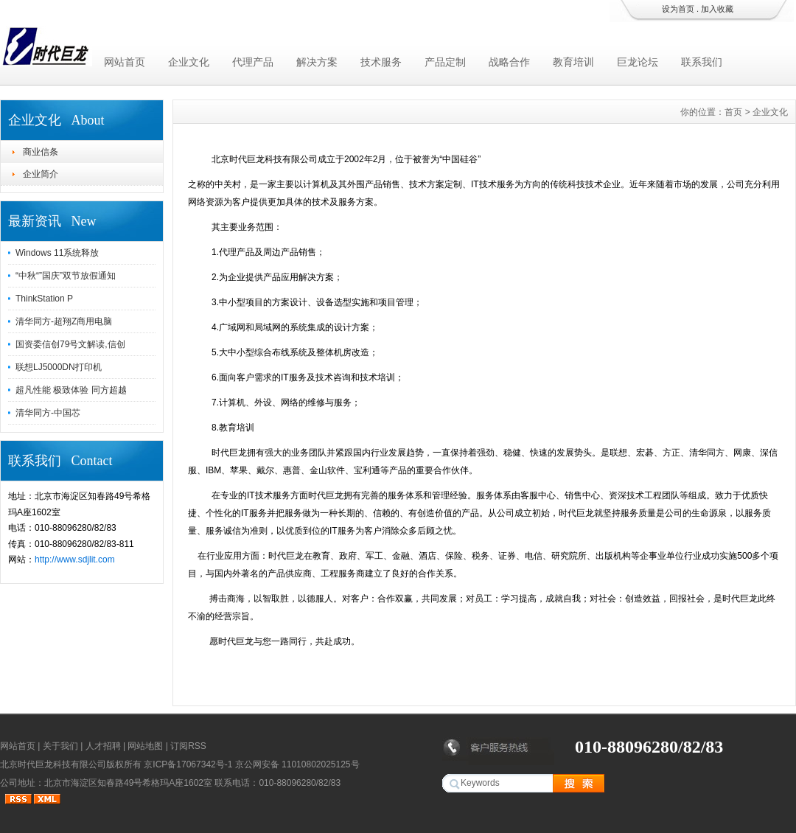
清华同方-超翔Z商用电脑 (63, 321)
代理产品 (252, 62)
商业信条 (40, 152)
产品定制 (445, 62)
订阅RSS (188, 746)
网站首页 (124, 62)
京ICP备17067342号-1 (188, 764)
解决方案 (317, 62)
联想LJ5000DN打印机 (58, 367)
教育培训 (573, 62)
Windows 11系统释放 (57, 253)
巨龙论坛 (637, 62)
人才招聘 (103, 746)
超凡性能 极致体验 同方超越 (71, 390)
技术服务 (381, 62)
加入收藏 (717, 8)
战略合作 (509, 62)
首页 (733, 112)
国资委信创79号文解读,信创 (70, 344)
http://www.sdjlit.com (75, 559)
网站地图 (145, 746)
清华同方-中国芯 (47, 413)
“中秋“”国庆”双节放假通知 (65, 276)
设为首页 (678, 8)
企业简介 (40, 174)
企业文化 (188, 62)
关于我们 (60, 746)
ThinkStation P (44, 298)
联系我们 (701, 62)
